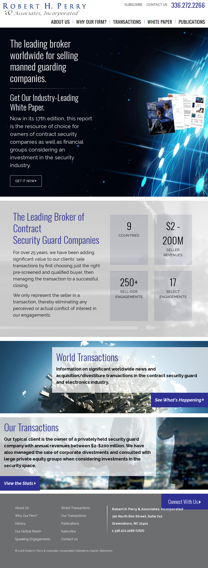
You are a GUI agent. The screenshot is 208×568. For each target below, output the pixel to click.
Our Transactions (73, 516)
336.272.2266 (188, 5)
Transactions (127, 22)
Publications (192, 22)
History (20, 523)
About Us (60, 22)
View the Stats (20, 483)
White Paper (159, 22)
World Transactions (75, 508)
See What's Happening (179, 400)
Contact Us (156, 4)
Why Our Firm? (91, 22)
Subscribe (133, 4)
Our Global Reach (28, 531)
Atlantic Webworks (101, 550)
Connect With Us (184, 501)
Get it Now (25, 181)
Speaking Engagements (32, 539)
